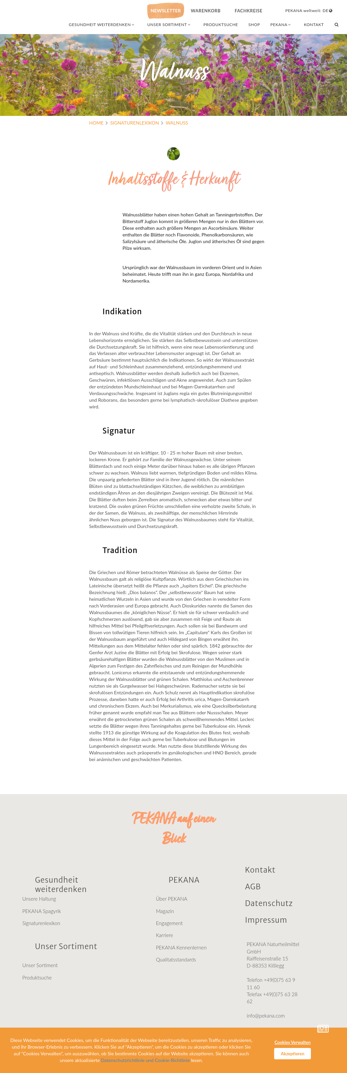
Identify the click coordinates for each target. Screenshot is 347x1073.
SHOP (254, 24)
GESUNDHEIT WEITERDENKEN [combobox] (102, 24)
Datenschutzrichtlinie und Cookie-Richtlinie (145, 1060)
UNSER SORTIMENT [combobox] (169, 24)
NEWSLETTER (165, 10)
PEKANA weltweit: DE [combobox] (309, 10)
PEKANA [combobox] (281, 24)
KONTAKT (314, 24)
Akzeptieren (292, 1053)
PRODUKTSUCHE (221, 24)
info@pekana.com (266, 1019)
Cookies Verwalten (292, 1042)
